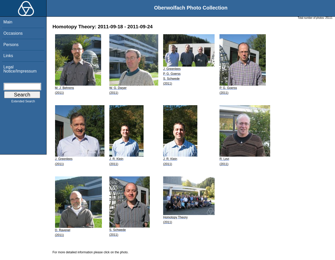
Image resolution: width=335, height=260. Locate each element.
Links (8, 55)
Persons (11, 44)
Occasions (13, 33)
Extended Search (23, 102)
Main (7, 22)
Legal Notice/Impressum (20, 69)
